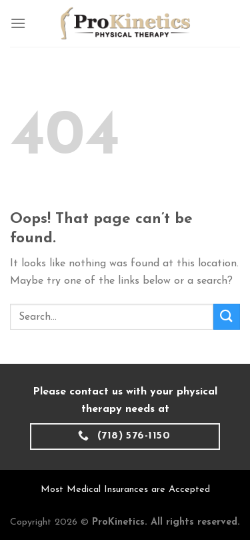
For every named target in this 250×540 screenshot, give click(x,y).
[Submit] (226, 317)
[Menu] (18, 23)
